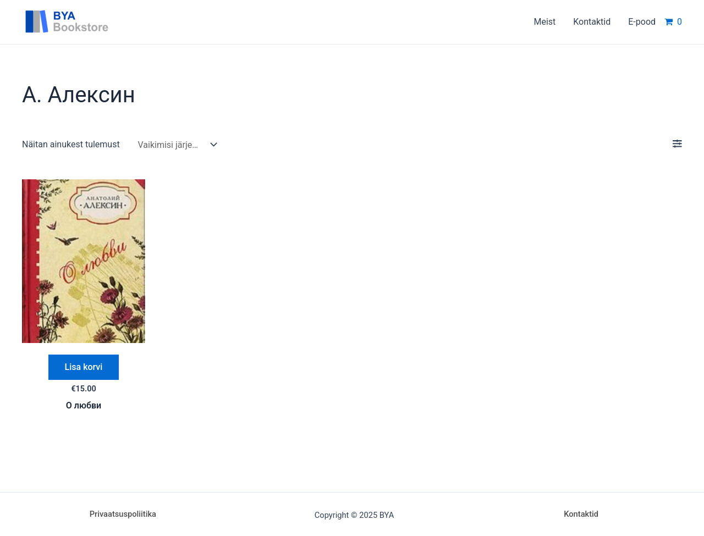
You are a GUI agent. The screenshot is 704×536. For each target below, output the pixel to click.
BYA (135, 21)
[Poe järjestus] (175, 144)
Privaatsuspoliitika (123, 514)
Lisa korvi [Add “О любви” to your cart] (84, 367)
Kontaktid (581, 514)
